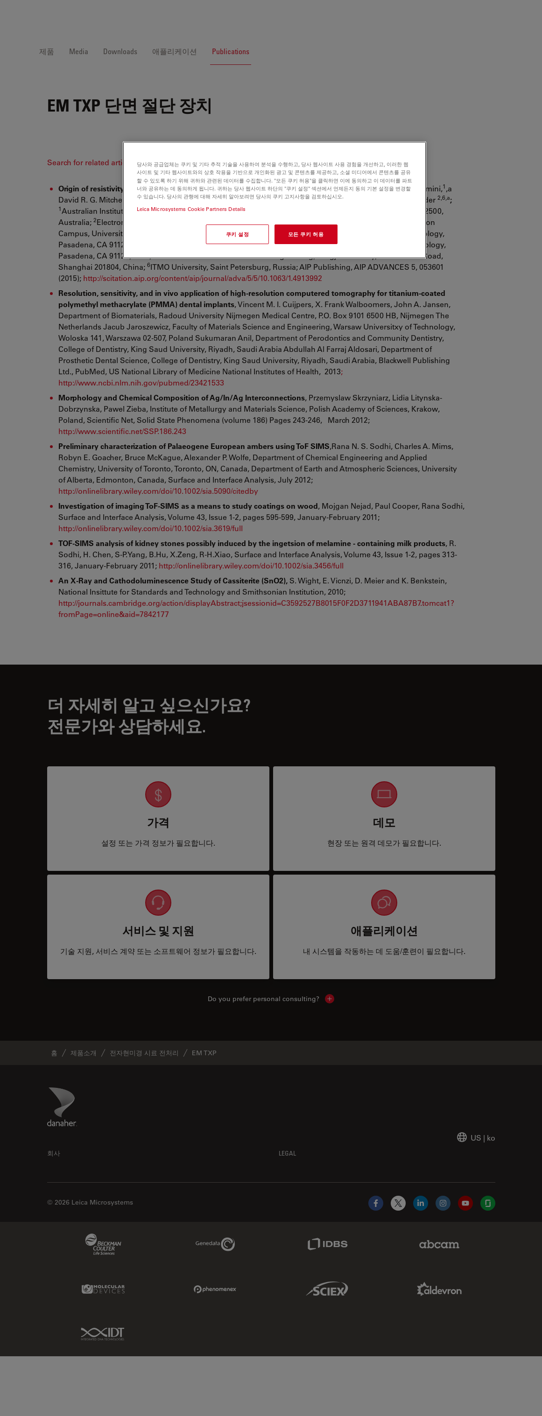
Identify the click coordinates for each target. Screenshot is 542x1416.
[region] (274, 199)
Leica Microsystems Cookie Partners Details (191, 208)
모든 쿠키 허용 (306, 234)
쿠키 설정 (237, 234)
